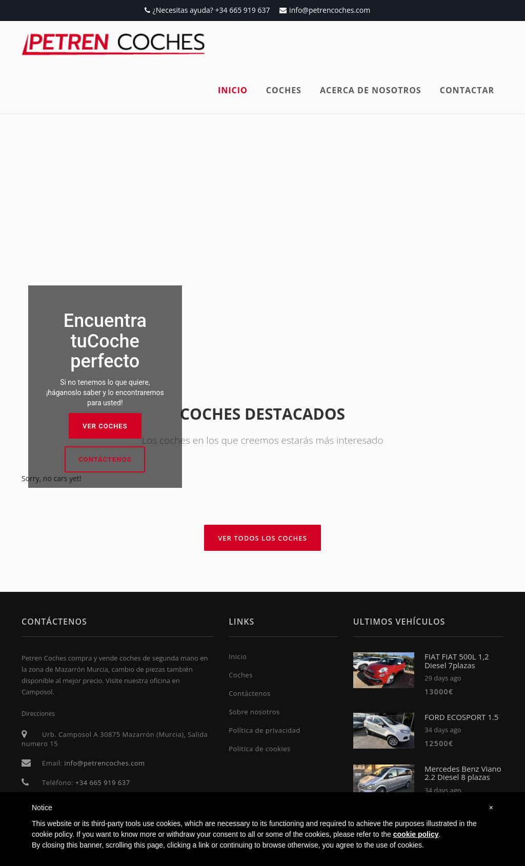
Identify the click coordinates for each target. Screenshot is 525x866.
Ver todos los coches (262, 538)
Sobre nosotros (254, 711)
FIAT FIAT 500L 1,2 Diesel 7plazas (457, 660)
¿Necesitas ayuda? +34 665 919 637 (207, 10)
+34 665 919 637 (102, 782)
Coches (283, 90)
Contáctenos (104, 459)
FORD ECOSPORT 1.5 (461, 717)
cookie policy (416, 834)
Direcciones (38, 713)
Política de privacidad (264, 730)
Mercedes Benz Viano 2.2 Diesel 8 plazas (463, 773)
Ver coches (105, 426)
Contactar (467, 90)
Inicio (233, 90)
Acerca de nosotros (370, 90)
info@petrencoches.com (324, 10)
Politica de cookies (260, 748)
